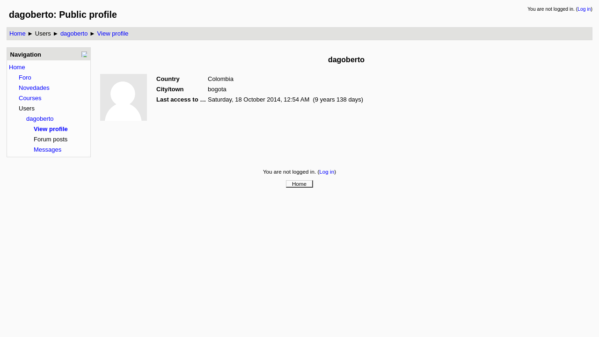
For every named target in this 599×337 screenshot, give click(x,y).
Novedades (34, 87)
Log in (584, 9)
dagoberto (74, 33)
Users (43, 33)
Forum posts (50, 139)
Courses (30, 98)
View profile (113, 33)
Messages (47, 149)
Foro (25, 77)
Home (17, 33)
